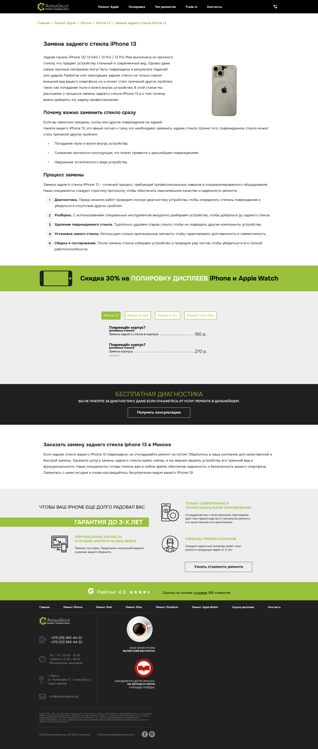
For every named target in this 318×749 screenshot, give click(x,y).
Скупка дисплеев (243, 607)
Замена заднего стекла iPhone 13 (140, 23)
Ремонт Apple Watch (205, 607)
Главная (43, 23)
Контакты (214, 7)
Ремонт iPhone (72, 607)
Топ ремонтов (165, 7)
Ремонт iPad (104, 607)
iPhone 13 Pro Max (200, 315)
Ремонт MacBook (167, 607)
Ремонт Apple (108, 7)
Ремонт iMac (134, 607)
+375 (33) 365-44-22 (66, 642)
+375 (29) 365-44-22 (66, 638)
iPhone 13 (103, 23)
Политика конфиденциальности (115, 734)
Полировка (137, 7)
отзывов (200, 593)
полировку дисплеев (169, 278)
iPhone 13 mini (137, 315)
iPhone (86, 23)
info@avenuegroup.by (63, 696)
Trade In (191, 7)
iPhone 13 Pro (167, 315)
